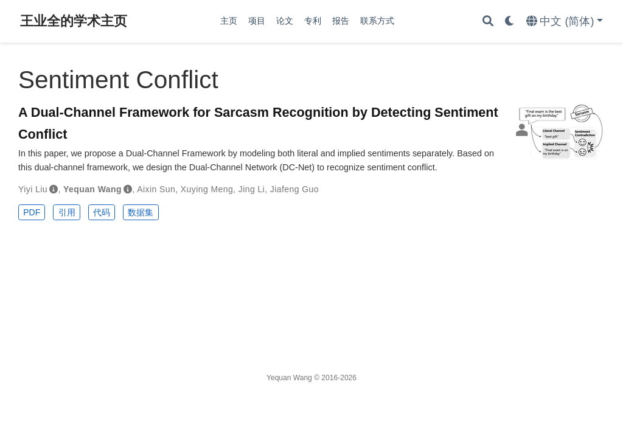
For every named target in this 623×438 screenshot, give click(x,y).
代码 (101, 212)
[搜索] (487, 22)
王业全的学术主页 (73, 21)
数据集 (140, 212)
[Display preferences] (509, 22)
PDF (31, 212)
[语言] (564, 22)
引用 (66, 212)
